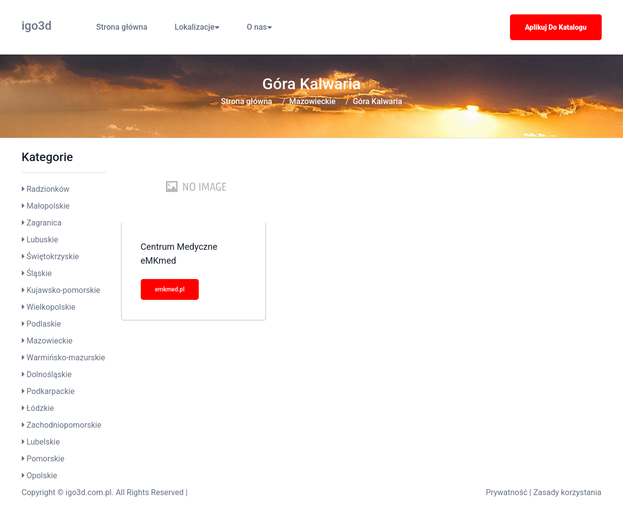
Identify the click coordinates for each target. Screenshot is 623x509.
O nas (259, 27)
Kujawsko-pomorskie (63, 290)
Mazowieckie (312, 101)
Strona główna (121, 27)
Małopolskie (47, 206)
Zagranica (43, 222)
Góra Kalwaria (377, 101)
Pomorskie (45, 458)
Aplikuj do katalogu (555, 27)
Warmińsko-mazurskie (65, 357)
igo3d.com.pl (88, 492)
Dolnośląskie (48, 374)
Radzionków (47, 189)
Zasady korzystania (567, 492)
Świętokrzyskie (52, 256)
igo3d (37, 26)
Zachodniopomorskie (63, 425)
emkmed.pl (170, 289)
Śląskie (39, 273)
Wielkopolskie (50, 307)
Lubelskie (42, 442)
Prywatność (506, 492)
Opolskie (41, 475)
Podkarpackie (50, 391)
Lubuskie (42, 239)
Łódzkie (40, 408)
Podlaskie (43, 324)
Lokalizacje (196, 27)
